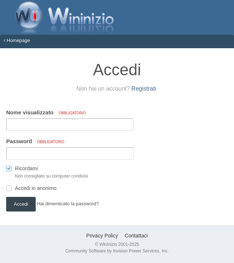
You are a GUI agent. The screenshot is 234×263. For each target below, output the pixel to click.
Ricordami (26, 168)
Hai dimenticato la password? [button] (68, 203)
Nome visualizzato (46, 112)
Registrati (143, 88)
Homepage (17, 40)
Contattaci (136, 236)
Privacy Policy (102, 236)
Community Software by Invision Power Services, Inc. (116, 251)
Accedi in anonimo (35, 188)
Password (35, 141)
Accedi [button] (21, 204)
